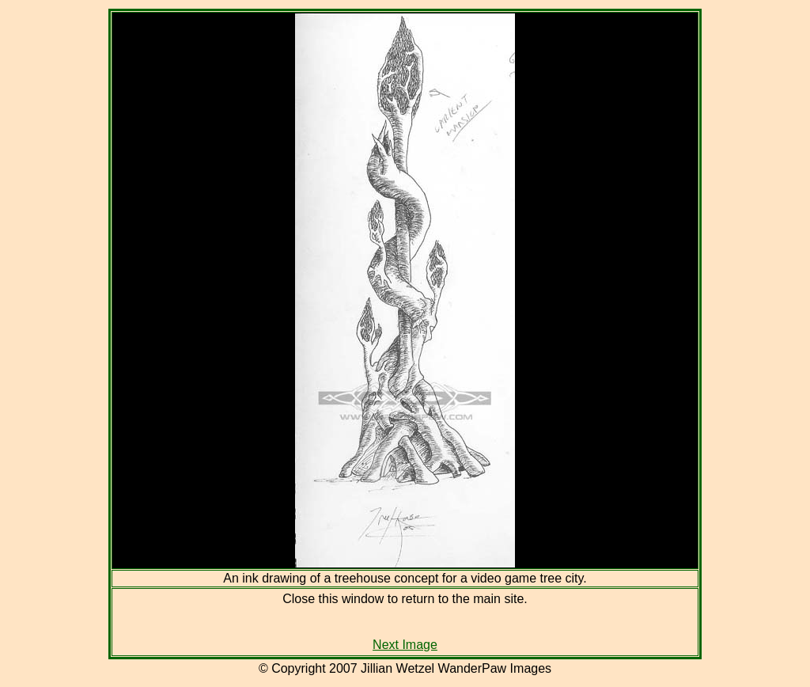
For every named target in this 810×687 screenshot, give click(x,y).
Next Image (405, 644)
